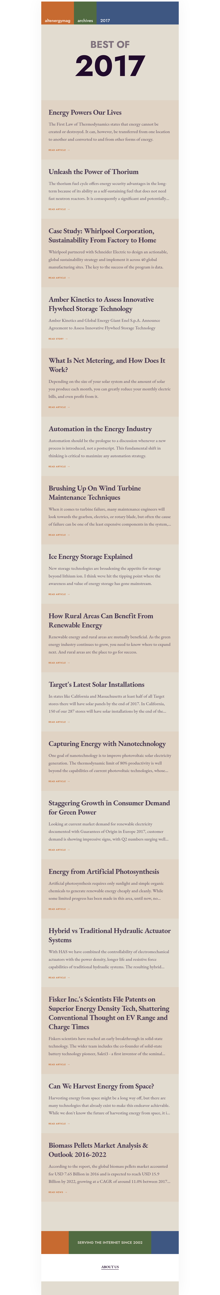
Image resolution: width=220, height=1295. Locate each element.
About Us (110, 1280)
